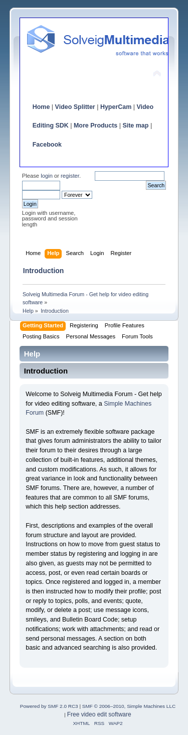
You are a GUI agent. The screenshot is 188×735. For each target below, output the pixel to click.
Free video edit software (99, 714)
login (47, 176)
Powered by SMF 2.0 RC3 (49, 706)
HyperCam (115, 106)
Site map (135, 125)
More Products (95, 125)
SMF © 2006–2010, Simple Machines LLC (128, 706)
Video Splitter (75, 106)
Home (41, 106)
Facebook (47, 144)
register (70, 176)
